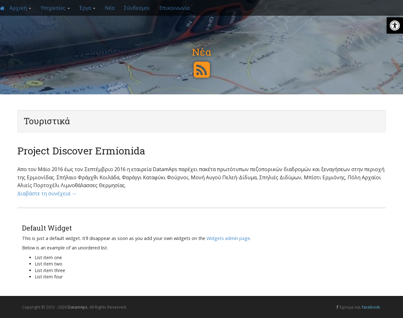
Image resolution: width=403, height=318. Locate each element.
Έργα (87, 7)
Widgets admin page (228, 238)
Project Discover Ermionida (81, 150)
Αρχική (20, 7)
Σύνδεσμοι (137, 7)
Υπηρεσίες (55, 7)
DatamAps (78, 307)
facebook (371, 307)
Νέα (109, 7)
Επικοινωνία (174, 7)
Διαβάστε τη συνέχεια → (47, 193)
